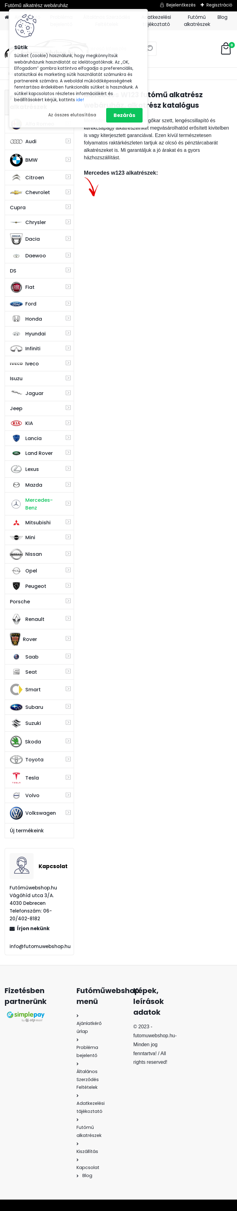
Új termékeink (27, 830)
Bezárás (124, 115)
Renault (27, 619)
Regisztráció (219, 5)
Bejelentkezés (181, 5)
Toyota (27, 759)
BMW (24, 160)
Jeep (16, 408)
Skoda (25, 741)
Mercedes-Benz (31, 504)
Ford (23, 303)
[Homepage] (7, 17)
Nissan (26, 554)
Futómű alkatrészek (197, 20)
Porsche (20, 601)
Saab (24, 656)
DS (13, 270)
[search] (149, 51)
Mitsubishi (30, 522)
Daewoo (28, 255)
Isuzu (16, 378)
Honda (26, 319)
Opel (23, 571)
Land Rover (31, 453)
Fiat (22, 287)
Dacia (25, 238)
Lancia (26, 438)
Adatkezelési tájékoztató (156, 20)
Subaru (26, 707)
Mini (22, 537)
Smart (25, 689)
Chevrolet (30, 192)
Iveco (24, 363)
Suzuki (25, 723)
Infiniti (25, 348)
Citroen (27, 177)
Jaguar (27, 393)
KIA (21, 423)
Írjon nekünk (33, 928)
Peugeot (28, 586)
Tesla (24, 778)
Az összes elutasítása (72, 115)
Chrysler (28, 222)
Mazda (26, 485)
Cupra (18, 207)
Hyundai (28, 333)
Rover (23, 639)
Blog (222, 17)
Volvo (25, 795)
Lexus (24, 469)
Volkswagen (33, 813)
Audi (23, 141)
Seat (23, 672)
